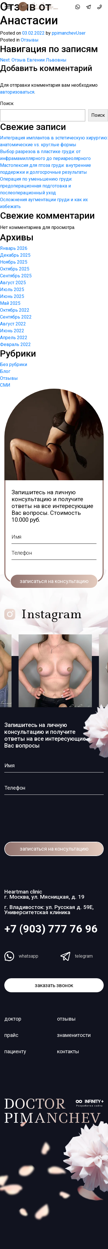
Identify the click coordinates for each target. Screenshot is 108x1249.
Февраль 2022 (15, 344)
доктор (12, 1019)
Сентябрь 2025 (16, 275)
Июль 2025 (12, 289)
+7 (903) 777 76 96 (51, 928)
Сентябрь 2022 (16, 317)
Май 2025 (10, 303)
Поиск (7, 103)
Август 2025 (13, 282)
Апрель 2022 (13, 337)
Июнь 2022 (12, 330)
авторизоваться (17, 92)
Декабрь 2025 (15, 255)
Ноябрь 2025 (13, 262)
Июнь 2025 (12, 296)
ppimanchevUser (69, 33)
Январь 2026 (13, 248)
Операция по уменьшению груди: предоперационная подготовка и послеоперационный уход (36, 185)
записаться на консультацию (54, 581)
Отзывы (30, 40)
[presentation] (39, 814)
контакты (68, 1051)
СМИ (5, 385)
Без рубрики (13, 364)
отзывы (66, 1019)
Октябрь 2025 (14, 269)
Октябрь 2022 (14, 310)
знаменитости (74, 1035)
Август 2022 (13, 324)
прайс (11, 1035)
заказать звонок (54, 985)
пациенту (15, 1051)
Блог (5, 371)
